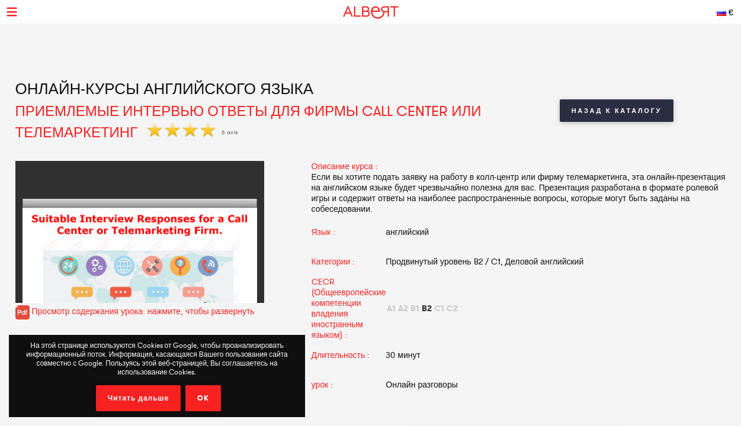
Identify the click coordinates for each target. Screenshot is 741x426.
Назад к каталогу (617, 110)
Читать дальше (138, 398)
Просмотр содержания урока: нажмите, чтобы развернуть (135, 311)
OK (203, 398)
